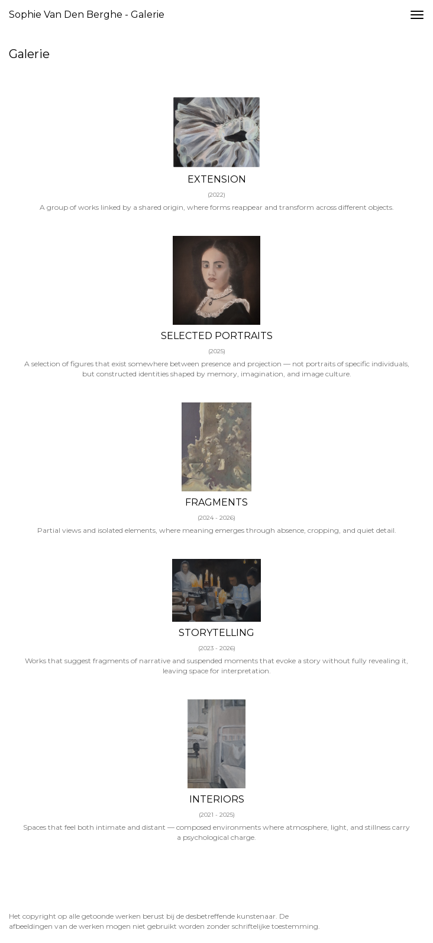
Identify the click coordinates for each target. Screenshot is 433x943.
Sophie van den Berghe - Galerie (86, 14)
